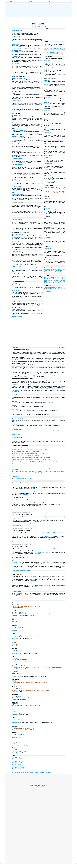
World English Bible (16, 210)
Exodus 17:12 (51, 491)
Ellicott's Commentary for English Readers (21, 570)
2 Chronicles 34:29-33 (42, 552)
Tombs (54, 273)
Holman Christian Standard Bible (19, 130)
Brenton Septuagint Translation (18, 309)
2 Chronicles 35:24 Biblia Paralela (19, 766)
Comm (42, 26)
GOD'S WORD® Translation (17, 158)
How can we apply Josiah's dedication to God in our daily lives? (26, 455)
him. (59, 52)
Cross (35, 26)
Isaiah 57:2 (57, 537)
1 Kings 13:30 (52, 532)
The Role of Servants (16, 434)
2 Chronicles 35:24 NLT (17, 758)
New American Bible (16, 266)
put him (49, 48)
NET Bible (14, 179)
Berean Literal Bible (16, 56)
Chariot (61, 267)
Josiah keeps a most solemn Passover (53, 287)
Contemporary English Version (18, 143)
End (48, 269)
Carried (54, 267)
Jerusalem (59, 269)
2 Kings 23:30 (47, 80)
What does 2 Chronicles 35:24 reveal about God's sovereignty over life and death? (30, 463)
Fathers (51, 269)
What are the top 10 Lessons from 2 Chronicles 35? (24, 466)
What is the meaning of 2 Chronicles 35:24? (22, 447)
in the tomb (52, 51)
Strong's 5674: (15, 615)
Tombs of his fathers (17, 413)
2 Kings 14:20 (47, 97)
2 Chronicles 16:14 (48, 132)
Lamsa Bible (14, 283)
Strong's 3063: (15, 722)
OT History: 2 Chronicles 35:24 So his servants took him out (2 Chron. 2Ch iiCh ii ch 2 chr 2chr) (31, 772)
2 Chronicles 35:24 (16, 562)
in (51, 48)
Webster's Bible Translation (18, 194)
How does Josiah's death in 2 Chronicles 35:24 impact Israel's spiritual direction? (30, 449)
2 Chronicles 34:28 (48, 175)
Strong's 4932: (15, 653)
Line (51, 270)
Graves (54, 269)
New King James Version (17, 71)
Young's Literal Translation (17, 234)
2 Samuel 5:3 (23, 518)
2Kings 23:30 (32, 576)
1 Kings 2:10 (46, 127)
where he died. (56, 49)
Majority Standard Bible (17, 204)
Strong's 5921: (15, 645)
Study (39, 26)
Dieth (45, 269)
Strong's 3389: (15, 676)
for (58, 52)
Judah (45, 52)
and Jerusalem (50, 52)
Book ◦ (59, 347)
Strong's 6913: (15, 699)
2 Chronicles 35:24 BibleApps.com (19, 764)
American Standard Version (18, 136)
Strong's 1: (14, 707)
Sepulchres (46, 273)
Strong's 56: (14, 737)
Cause (58, 267)
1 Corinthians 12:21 (25, 494)
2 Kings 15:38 (47, 102)
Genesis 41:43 (47, 198)
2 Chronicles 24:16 (48, 143)
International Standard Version (18, 172)
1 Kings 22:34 (47, 60)
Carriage (51, 267)
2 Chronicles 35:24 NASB (17, 761)
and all (63, 51)
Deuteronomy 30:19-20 (17, 525)
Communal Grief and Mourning (18, 429)
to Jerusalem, (49, 49)
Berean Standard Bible (16, 50)
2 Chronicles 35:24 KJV (17, 762)
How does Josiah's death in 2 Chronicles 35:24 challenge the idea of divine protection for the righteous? (35, 461)
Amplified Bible (15, 108)
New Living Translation (17, 36)
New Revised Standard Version (18, 273)
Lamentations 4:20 (48, 163)
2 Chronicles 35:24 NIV (17, 757)
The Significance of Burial (17, 440)
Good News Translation (17, 164)
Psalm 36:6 (46, 221)
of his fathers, (58, 51)
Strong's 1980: (15, 668)
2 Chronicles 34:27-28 (47, 536)
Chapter (63, 347)
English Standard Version (17, 44)
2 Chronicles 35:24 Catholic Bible (19, 770)
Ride (53, 271)
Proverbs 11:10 (51, 548)
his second (54, 48)
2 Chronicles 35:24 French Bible (18, 768)
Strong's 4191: (15, 684)
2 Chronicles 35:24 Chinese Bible (19, 767)
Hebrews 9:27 (44, 520)
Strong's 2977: (15, 752)
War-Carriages (59, 273)
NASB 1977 (14, 93)
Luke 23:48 (26, 557)
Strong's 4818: (15, 630)
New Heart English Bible (17, 186)
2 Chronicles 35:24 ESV (17, 760)
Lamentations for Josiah (50, 291)
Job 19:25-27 (54, 540)
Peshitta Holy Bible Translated (18, 290)
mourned (55, 52)
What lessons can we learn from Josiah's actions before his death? (27, 451)
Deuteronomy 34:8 (16, 390)
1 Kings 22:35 (47, 110)
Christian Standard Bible (17, 123)
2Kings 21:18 (35, 586)
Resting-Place (47, 271)
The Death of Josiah (48, 43)
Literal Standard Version (17, 219)
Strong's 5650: (15, 607)
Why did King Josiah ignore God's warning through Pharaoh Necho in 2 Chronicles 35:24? (31, 459)
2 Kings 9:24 (46, 119)
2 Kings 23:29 (47, 69)
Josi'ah (45, 270)
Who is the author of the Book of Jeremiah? (23, 478)
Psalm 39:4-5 (32, 521)
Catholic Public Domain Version (18, 259)
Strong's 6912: (15, 691)
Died (64, 267)
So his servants (53, 47)
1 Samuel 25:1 (47, 149)
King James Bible (16, 63)
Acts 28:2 (56, 491)
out (61, 47)
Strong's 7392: (15, 638)
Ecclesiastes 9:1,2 (48, 237)
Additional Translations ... (17, 316)
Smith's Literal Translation (17, 241)
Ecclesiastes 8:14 (48, 227)
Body (45, 267)
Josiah (63, 269)
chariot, (58, 48)
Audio (32, 26)
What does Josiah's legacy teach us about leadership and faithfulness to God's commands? (32, 457)
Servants (51, 273)
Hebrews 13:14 (29, 518)
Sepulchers (62, 271)
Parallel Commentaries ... (17, 598)
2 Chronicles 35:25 (24, 550)
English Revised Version (17, 151)
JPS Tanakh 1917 (15, 301)
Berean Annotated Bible (17, 115)
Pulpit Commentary (17, 591)
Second (57, 271)
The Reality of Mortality (17, 424)
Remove (63, 270)
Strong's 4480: (15, 622)
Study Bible (15, 347)
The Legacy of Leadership (17, 418)
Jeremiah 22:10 (47, 157)
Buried (48, 267)
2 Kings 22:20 (51, 375)
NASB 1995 (14, 86)
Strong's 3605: (15, 714)
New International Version (17, 30)
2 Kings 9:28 (46, 89)
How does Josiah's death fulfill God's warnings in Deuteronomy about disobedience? (31, 453)
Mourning (59, 270)
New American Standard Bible (18, 78)
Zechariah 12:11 (47, 169)
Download (63, 53)
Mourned (55, 270)
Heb (45, 26)
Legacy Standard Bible (17, 100)
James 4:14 (38, 521)
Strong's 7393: (15, 661)
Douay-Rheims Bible (16, 251)
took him (59, 47)
